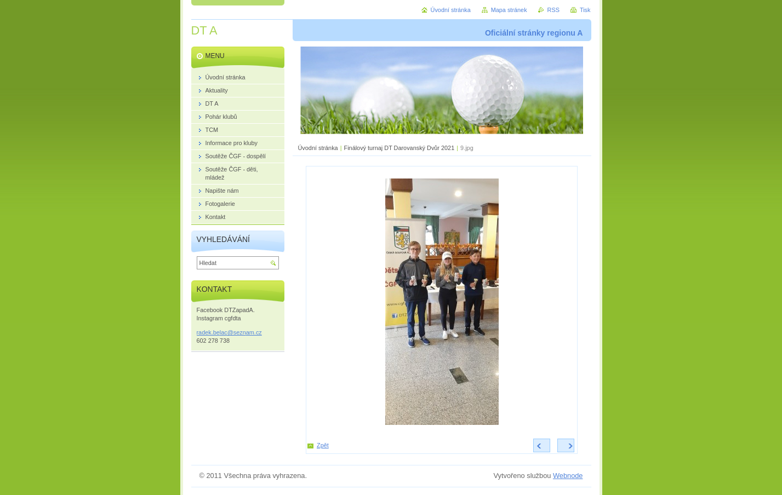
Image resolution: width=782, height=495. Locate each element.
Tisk (585, 10)
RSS (553, 10)
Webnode (568, 475)
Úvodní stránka (318, 148)
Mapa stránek (509, 10)
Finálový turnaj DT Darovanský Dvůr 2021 (399, 148)
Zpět (323, 445)
